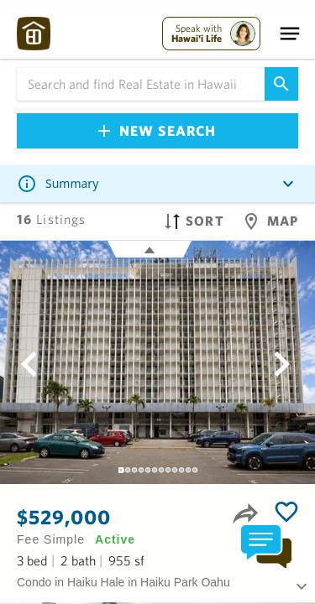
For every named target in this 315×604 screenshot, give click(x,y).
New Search (157, 130)
